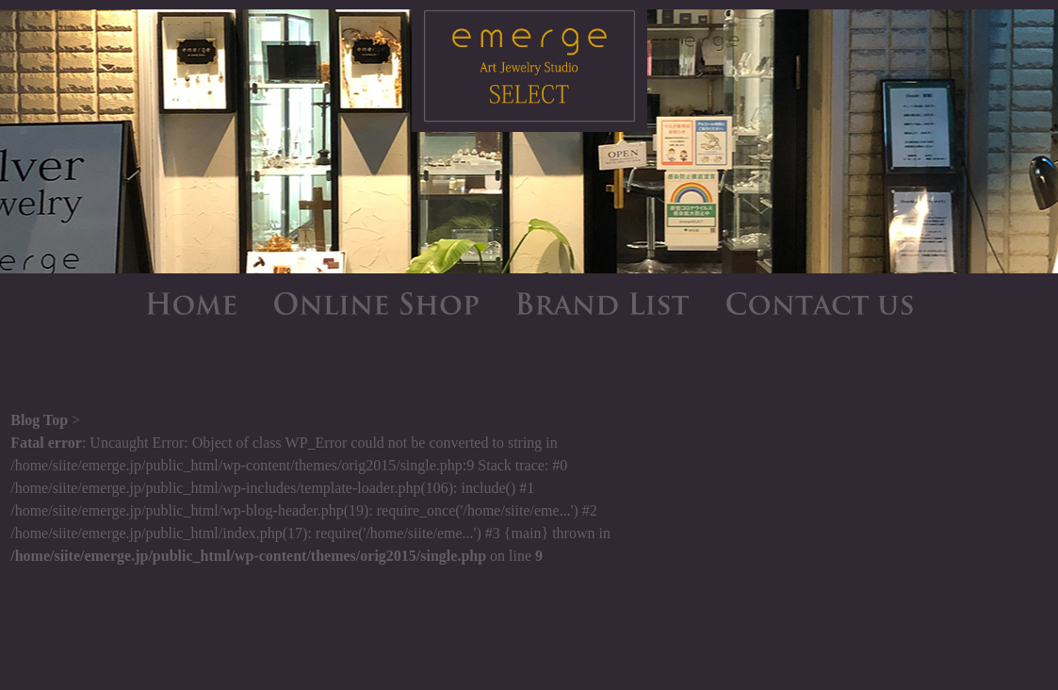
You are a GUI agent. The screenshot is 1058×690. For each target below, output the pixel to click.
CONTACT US (819, 303)
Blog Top (39, 420)
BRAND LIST (602, 303)
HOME (191, 303)
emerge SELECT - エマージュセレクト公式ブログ (529, 70)
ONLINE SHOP (376, 303)
